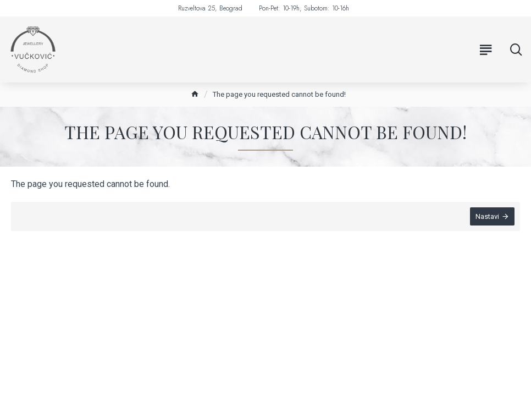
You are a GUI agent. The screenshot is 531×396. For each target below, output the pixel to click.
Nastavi (487, 216)
